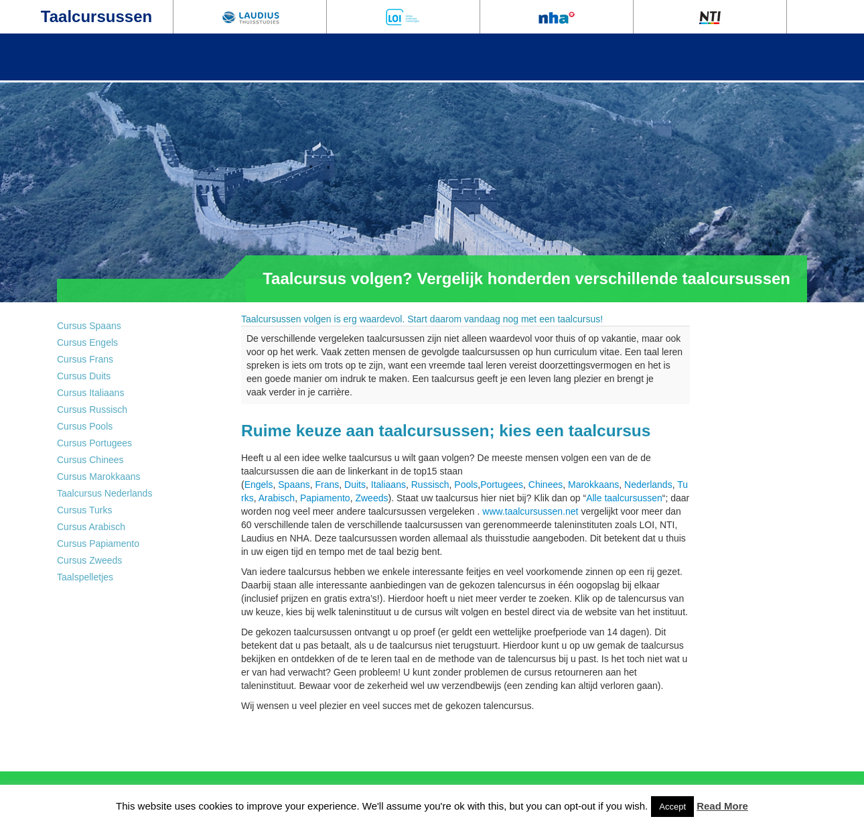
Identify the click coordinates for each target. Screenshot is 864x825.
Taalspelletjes (85, 577)
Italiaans (388, 484)
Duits (355, 484)
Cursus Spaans (89, 325)
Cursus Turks (84, 510)
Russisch (430, 484)
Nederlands (648, 484)
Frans (327, 484)
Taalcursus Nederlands (104, 493)
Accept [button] (672, 807)
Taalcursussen (96, 16)
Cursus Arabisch (91, 526)
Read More (722, 806)
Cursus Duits (84, 376)
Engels (258, 484)
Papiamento (325, 498)
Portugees (501, 484)
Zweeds (371, 498)
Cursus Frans (85, 359)
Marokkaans (593, 484)
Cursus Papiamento (98, 543)
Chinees (545, 484)
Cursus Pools (85, 426)
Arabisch (277, 498)
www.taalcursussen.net (530, 511)
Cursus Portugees (94, 443)
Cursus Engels (87, 342)
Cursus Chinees (90, 459)
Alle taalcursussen (624, 498)
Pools (466, 484)
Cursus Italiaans (90, 392)
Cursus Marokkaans (99, 476)
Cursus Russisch (92, 409)
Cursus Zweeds (89, 560)
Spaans (293, 484)
